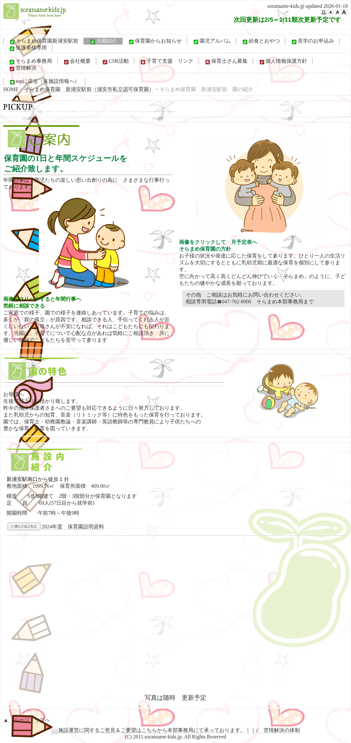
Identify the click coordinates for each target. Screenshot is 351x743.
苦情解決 (22, 68)
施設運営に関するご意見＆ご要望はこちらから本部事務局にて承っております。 (148, 730)
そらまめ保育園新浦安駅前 (43, 41)
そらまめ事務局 (30, 61)
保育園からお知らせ (155, 41)
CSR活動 (115, 61)
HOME (11, 89)
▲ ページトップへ (26, 720)
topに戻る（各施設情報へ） (44, 81)
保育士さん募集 (226, 61)
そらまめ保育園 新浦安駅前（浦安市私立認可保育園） (89, 89)
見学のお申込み (312, 41)
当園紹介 (103, 41)
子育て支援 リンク (166, 61)
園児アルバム (211, 41)
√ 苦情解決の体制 (278, 730)
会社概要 (77, 61)
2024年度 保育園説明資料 (55, 527)
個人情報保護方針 (282, 61)
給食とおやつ (260, 41)
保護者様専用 (27, 48)
